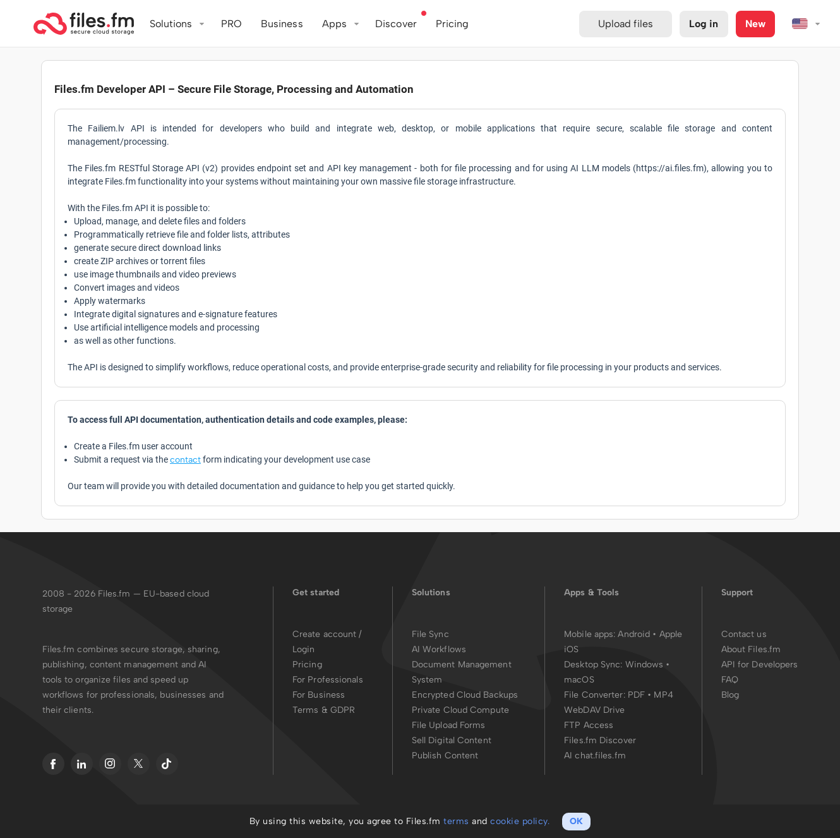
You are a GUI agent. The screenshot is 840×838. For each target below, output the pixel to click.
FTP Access (588, 725)
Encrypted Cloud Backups (465, 694)
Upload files (625, 24)
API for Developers (759, 664)
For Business (318, 694)
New (755, 24)
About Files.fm (751, 649)
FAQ (729, 679)
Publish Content (445, 755)
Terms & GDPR (323, 710)
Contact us (744, 634)
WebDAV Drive (594, 710)
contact (185, 459)
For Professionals (327, 679)
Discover (396, 24)
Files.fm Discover (600, 740)
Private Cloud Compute (460, 710)
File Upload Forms (449, 725)
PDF (636, 694)
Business (282, 24)
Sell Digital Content (451, 740)
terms (456, 821)
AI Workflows (439, 649)
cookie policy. (519, 821)
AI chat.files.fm (595, 755)
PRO (231, 24)
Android (635, 634)
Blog (730, 694)
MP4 (663, 694)
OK (576, 821)
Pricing (307, 664)
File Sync (430, 634)
